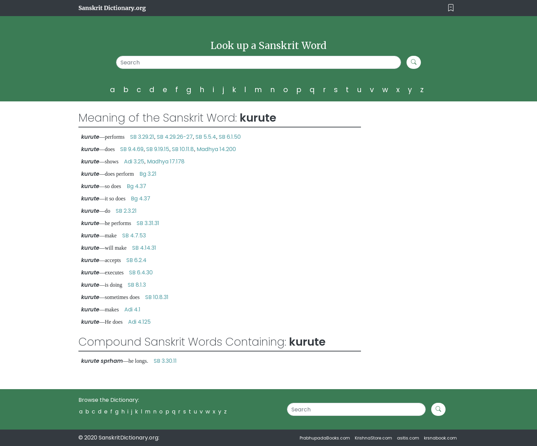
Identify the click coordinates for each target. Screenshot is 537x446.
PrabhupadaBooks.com (325, 438)
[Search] (258, 62)
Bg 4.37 (136, 186)
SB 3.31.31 (148, 223)
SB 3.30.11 (165, 361)
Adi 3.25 (134, 161)
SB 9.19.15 (157, 149)
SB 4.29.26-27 (175, 137)
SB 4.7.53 (134, 235)
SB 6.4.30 (141, 272)
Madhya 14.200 (216, 149)
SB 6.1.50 (230, 137)
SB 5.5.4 (206, 137)
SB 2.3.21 (126, 211)
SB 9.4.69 (131, 149)
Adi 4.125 (139, 322)
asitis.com (408, 438)
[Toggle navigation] (451, 8)
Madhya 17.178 (166, 161)
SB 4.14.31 (144, 248)
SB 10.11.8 (183, 149)
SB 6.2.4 (136, 260)
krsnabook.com (440, 438)
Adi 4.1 (132, 309)
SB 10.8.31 (156, 297)
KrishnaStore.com (373, 438)
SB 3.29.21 (142, 137)
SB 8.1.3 (137, 285)
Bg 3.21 (148, 174)
